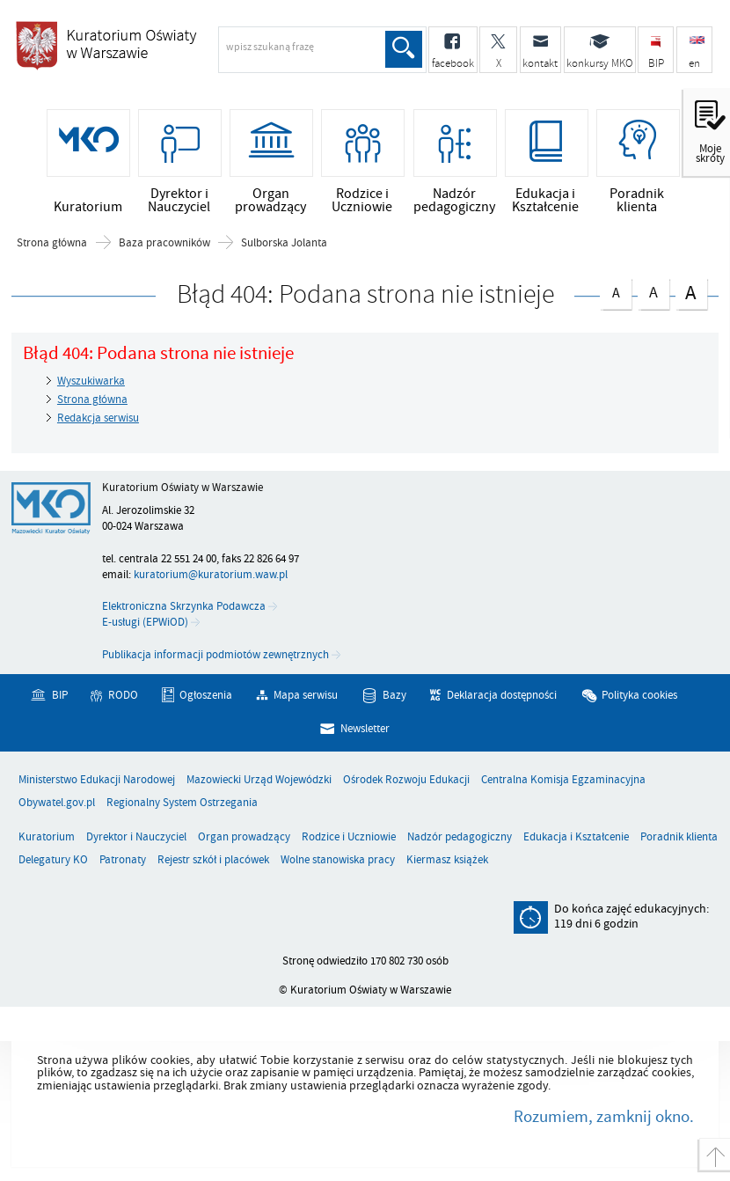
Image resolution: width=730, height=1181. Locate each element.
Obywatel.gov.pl (56, 804)
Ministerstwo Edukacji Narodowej (96, 781)
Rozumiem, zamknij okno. (604, 1117)
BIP (60, 697)
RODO (123, 697)
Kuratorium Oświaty (154, 55)
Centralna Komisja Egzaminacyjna (563, 781)
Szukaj (403, 49)
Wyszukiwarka (91, 383)
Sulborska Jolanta (284, 244)
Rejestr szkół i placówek (213, 861)
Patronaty (122, 861)
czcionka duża (691, 292)
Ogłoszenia (205, 697)
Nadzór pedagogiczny (459, 838)
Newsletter (365, 730)
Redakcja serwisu (98, 419)
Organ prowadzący (244, 838)
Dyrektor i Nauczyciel (136, 838)
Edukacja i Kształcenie (576, 838)
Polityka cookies (639, 697)
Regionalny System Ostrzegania (182, 804)
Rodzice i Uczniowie (349, 838)
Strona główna (52, 244)
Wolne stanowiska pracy (338, 861)
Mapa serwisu (306, 697)
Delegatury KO (53, 861)
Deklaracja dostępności (502, 697)
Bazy (394, 697)
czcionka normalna (615, 290)
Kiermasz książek (447, 861)
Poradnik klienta (679, 838)
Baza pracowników (164, 244)
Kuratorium (46, 838)
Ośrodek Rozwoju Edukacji (406, 781)
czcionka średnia (653, 291)
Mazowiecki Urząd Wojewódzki (259, 781)
